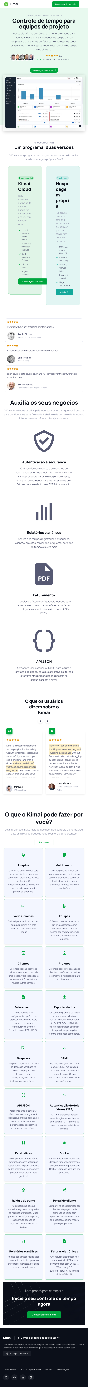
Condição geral (62, 1369)
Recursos (44, 842)
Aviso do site (10, 1369)
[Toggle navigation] (82, 4)
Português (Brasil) (16, 1353)
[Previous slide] (40, 721)
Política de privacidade (31, 1369)
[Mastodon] (31, 1377)
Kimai (11, 4)
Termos (48, 1369)
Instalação (64, 292)
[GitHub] (6, 1377)
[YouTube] (14, 1377)
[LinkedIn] (23, 1377)
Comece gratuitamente (65, 4)
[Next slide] (47, 721)
